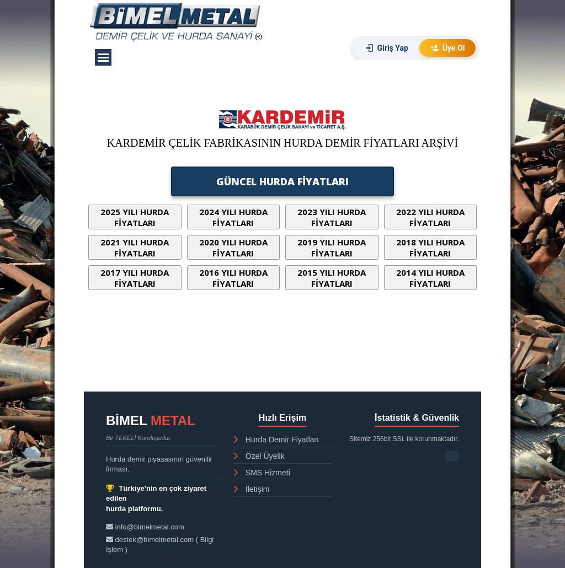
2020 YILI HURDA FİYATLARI (233, 248)
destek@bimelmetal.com (151, 539)
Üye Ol (447, 48)
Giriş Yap (386, 48)
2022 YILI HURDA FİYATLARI (430, 217)
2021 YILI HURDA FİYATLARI (134, 248)
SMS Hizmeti (261, 472)
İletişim (251, 489)
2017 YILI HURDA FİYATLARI (134, 278)
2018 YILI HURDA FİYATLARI (430, 248)
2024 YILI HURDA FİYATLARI (233, 217)
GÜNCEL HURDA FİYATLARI (282, 181)
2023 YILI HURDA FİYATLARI (331, 217)
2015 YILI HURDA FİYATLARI (331, 278)
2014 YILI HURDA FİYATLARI (430, 278)
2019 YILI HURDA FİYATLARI (331, 248)
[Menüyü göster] (103, 57)
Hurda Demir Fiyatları (276, 439)
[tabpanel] (282, 149)
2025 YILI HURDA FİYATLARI (134, 217)
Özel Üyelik (259, 456)
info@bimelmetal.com (145, 527)
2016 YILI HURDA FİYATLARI (233, 278)
